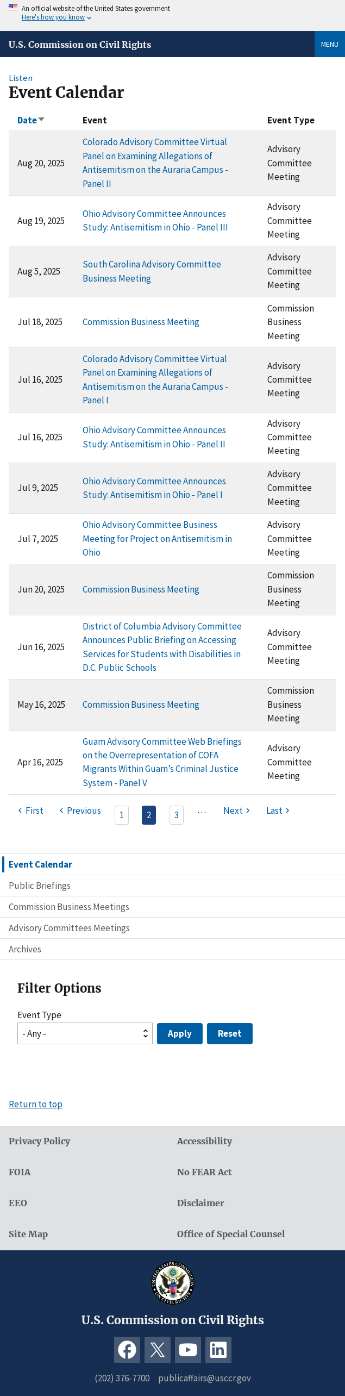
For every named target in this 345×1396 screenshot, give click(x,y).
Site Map (28, 1234)
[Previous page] (79, 810)
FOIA (19, 1172)
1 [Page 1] (122, 815)
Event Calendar (40, 864)
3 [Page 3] (176, 815)
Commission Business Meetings (69, 907)
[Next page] (238, 810)
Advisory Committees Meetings (69, 928)
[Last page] (279, 810)
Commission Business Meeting (141, 322)
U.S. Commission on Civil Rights (80, 44)
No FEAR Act (204, 1172)
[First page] (29, 810)
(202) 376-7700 (122, 1378)
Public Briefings (40, 886)
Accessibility (204, 1141)
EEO (18, 1203)
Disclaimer (200, 1203)
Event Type (39, 1015)
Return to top (35, 1104)
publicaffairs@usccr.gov (204, 1378)
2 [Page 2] (149, 815)
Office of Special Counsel (231, 1234)
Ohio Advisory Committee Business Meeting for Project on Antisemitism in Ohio (157, 538)
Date (31, 120)
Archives (25, 949)
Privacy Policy (39, 1141)
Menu (329, 44)
